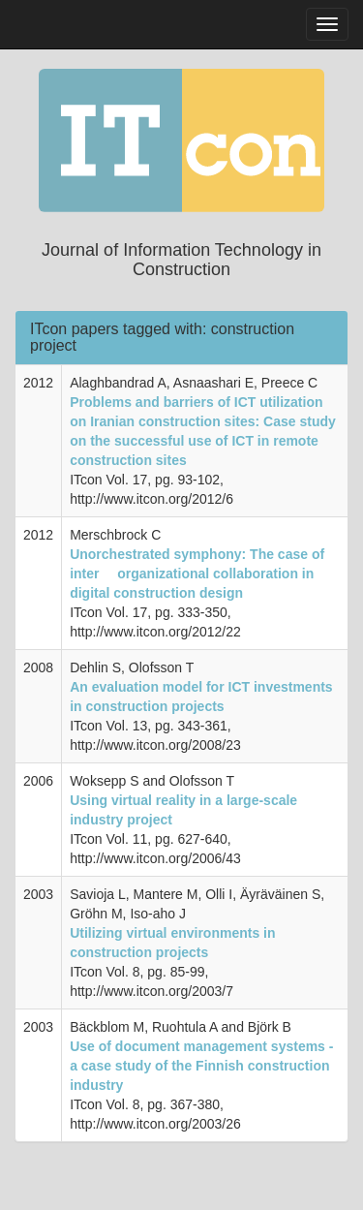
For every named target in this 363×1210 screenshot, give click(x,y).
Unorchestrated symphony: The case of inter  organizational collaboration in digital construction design (197, 573)
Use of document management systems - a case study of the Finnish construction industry (201, 1066)
